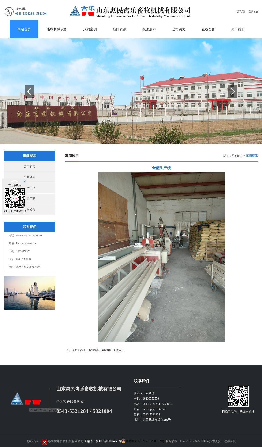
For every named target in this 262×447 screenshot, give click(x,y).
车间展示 (29, 177)
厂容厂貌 (29, 198)
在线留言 (253, 11)
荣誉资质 (29, 209)
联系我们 (241, 11)
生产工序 (29, 188)
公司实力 (29, 166)
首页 (239, 155)
